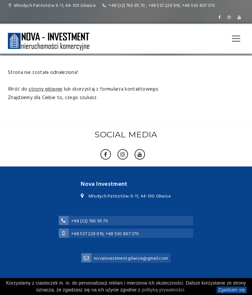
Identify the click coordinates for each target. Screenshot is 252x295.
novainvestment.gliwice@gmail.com (131, 258)
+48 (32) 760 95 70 (127, 5)
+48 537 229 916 (164, 5)
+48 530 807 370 (198, 5)
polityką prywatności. (163, 289)
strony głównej (45, 89)
